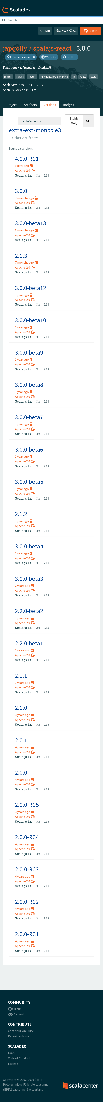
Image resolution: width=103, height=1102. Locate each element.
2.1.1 (21, 675)
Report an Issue (18, 1036)
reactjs (7, 76)
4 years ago (24, 715)
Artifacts (30, 104)
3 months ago (26, 198)
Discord (16, 1014)
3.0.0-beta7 (29, 417)
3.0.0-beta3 (29, 578)
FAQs (11, 1053)
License (13, 1064)
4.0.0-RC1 (27, 158)
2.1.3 (21, 255)
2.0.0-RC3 (27, 869)
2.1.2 (21, 514)
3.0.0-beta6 (29, 449)
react (83, 76)
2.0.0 (21, 772)
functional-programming (54, 76)
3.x (31, 84)
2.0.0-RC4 (27, 837)
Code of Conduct (19, 1058)
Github (15, 1009)
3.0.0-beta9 (29, 352)
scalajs (20, 76)
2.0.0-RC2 (27, 901)
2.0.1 (21, 740)
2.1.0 (21, 707)
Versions (50, 104)
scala (93, 76)
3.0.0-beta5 (29, 481)
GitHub (69, 57)
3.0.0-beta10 (30, 320)
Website (48, 57)
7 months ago (26, 262)
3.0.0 (21, 191)
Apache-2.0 (25, 170)
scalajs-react (52, 48)
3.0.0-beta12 (30, 288)
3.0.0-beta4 (29, 546)
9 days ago (24, 166)
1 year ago (23, 295)
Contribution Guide (21, 1031)
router (32, 76)
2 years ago (24, 586)
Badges (68, 104)
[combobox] (39, 121)
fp (74, 76)
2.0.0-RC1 (27, 934)
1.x (34, 90)
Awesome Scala (66, 30)
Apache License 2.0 (21, 57)
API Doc (45, 31)
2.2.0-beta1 (29, 643)
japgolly (15, 48)
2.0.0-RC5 (27, 804)
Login (90, 31)
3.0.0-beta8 (29, 384)
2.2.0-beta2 (29, 611)
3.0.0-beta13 (30, 223)
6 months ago (26, 230)
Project (11, 104)
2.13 (40, 84)
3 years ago (24, 683)
